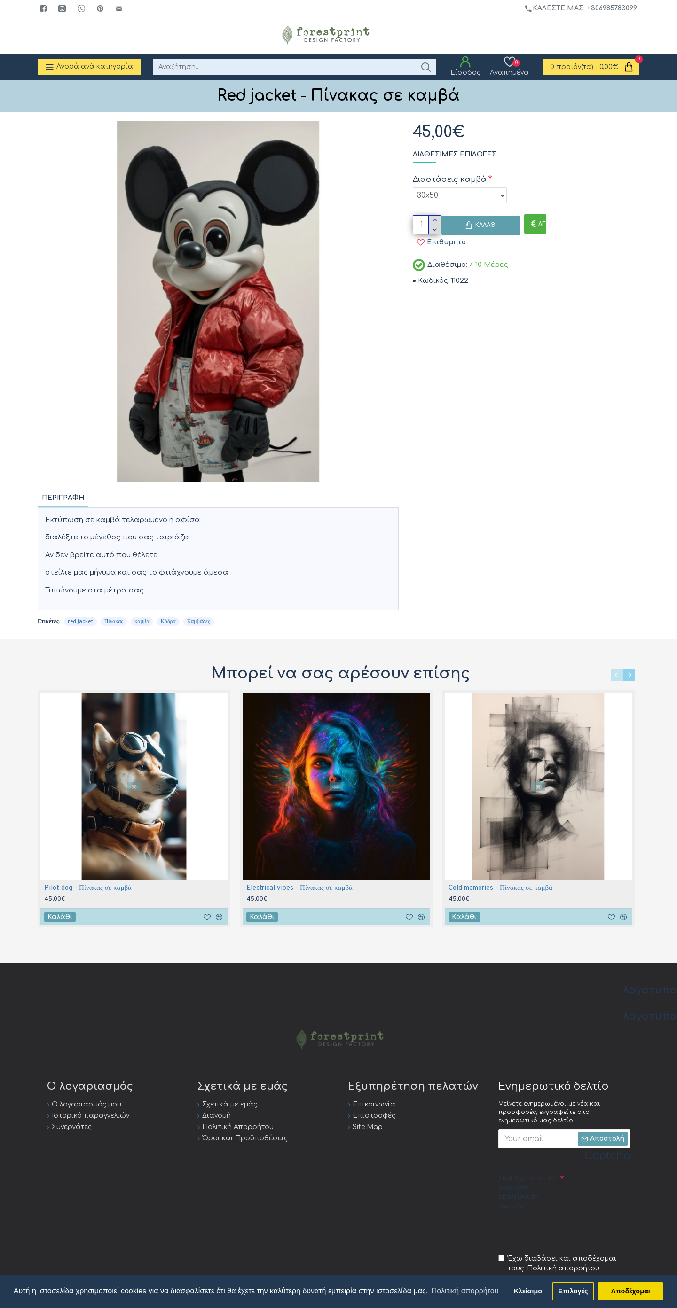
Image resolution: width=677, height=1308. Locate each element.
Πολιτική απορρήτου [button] (465, 1291)
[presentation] (569, 1231)
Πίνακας (114, 621)
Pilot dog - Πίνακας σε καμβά (88, 888)
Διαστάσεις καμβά (450, 179)
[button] (617, 675)
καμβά (141, 621)
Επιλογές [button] (573, 1291)
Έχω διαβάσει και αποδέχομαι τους (557, 1264)
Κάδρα (167, 621)
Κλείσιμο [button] (527, 1291)
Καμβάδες (198, 621)
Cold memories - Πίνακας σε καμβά (500, 888)
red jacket (80, 621)
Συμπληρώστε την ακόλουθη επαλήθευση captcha (527, 1192)
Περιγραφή (63, 497)
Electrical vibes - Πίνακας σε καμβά (299, 888)
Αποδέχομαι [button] (630, 1291)
